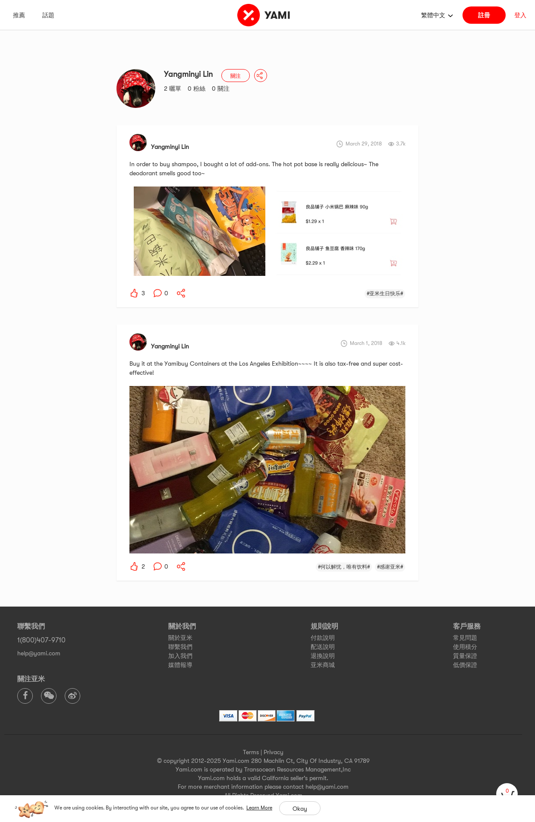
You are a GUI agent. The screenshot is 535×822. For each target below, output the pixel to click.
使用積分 (465, 646)
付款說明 (323, 637)
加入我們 (180, 655)
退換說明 (323, 655)
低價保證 (465, 664)
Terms (251, 752)
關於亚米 (180, 637)
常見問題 (465, 637)
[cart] (507, 794)
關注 (235, 76)
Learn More (259, 808)
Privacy (273, 752)
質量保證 (465, 655)
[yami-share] (181, 293)
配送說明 (323, 646)
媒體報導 (180, 664)
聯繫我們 (180, 646)
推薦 (19, 15)
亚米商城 (323, 664)
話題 (48, 15)
